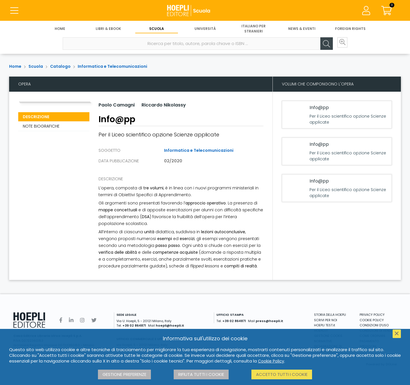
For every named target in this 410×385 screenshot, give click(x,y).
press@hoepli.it (269, 321)
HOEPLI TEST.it (324, 325)
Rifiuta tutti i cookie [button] (201, 374)
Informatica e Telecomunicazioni (112, 66)
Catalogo (60, 66)
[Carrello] (387, 11)
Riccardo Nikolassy (164, 105)
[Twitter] (94, 320)
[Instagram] (82, 320)
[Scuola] (205, 11)
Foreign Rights (350, 30)
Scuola (156, 30)
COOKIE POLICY (372, 320)
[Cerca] (321, 46)
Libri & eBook (108, 30)
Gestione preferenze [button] (124, 374)
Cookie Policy (271, 361)
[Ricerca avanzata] (339, 46)
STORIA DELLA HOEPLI (330, 314)
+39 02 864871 (134, 325)
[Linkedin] (71, 320)
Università (205, 30)
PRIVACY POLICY (372, 314)
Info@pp (319, 107)
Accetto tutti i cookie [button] (282, 374)
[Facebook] (60, 320)
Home (60, 30)
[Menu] (14, 11)
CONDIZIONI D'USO (374, 325)
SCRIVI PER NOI (325, 320)
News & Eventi (301, 30)
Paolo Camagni (117, 105)
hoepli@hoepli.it (170, 325)
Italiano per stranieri (253, 31)
